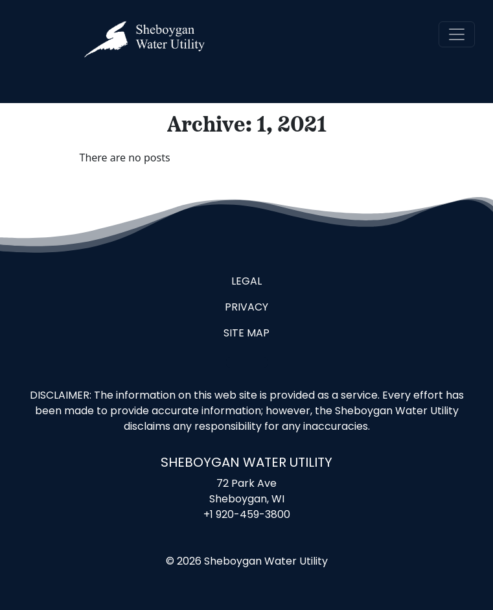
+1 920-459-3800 (246, 515)
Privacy (246, 308)
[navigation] (457, 34)
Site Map (246, 334)
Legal (246, 282)
